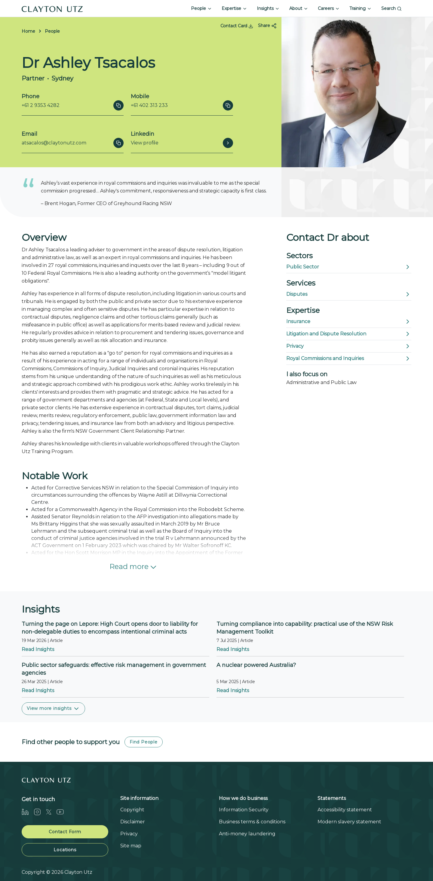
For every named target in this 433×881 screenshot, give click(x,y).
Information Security (244, 810)
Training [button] (360, 8)
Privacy (348, 346)
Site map (130, 846)
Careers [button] (329, 8)
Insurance (348, 321)
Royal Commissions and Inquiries (348, 358)
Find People (144, 742)
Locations (65, 849)
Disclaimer (132, 822)
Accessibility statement (345, 810)
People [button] (201, 8)
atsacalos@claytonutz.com (54, 143)
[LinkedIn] (28, 812)
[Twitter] (51, 812)
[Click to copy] (118, 105)
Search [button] (391, 8)
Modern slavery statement (349, 822)
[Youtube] (63, 812)
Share (267, 26)
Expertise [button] (234, 8)
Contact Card (236, 26)
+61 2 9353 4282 (41, 105)
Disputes (348, 294)
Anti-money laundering (247, 834)
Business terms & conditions (252, 822)
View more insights (53, 708)
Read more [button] (133, 567)
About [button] (298, 8)
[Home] (52, 8)
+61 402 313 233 (149, 105)
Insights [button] (268, 8)
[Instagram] (40, 812)
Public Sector (348, 267)
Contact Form (65, 831)
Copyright (132, 810)
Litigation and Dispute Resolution (348, 334)
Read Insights (38, 649)
